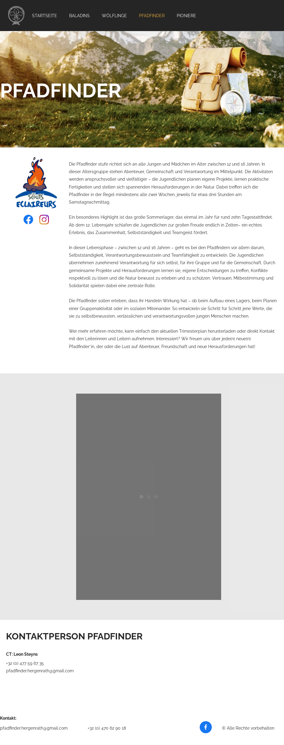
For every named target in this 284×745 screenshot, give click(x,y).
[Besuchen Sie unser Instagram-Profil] (44, 219)
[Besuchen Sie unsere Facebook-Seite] (28, 219)
